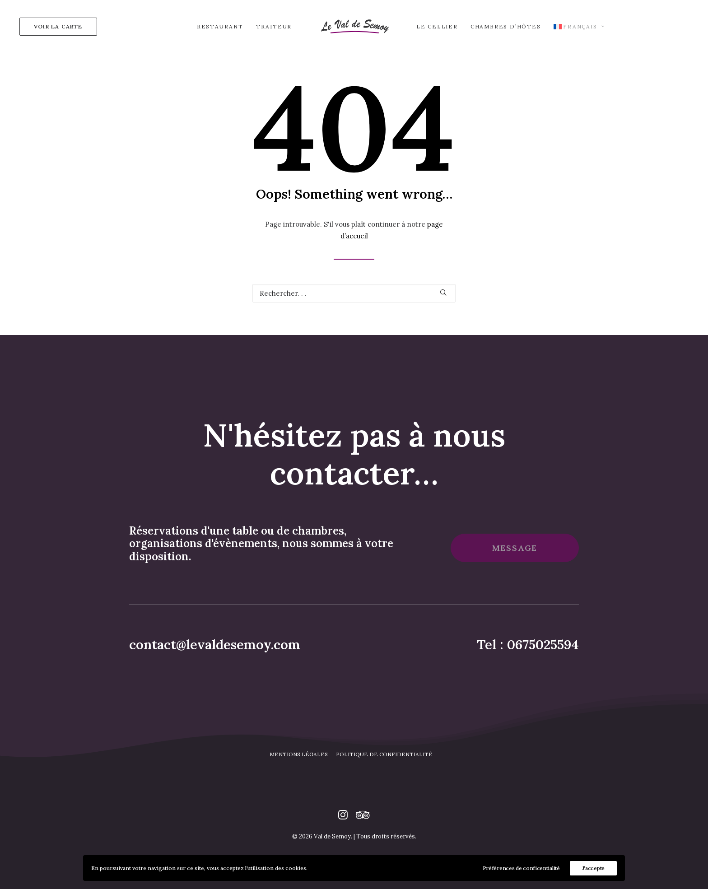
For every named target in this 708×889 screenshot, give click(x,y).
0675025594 (543, 652)
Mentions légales (299, 762)
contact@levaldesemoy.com (214, 652)
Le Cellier (437, 26)
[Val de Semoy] (354, 26)
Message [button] (515, 555)
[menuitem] (56, 26)
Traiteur (274, 26)
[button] (443, 292)
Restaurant (220, 26)
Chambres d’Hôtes (505, 26)
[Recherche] (354, 293)
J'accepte (593, 868)
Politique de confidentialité (384, 762)
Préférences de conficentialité (521, 868)
